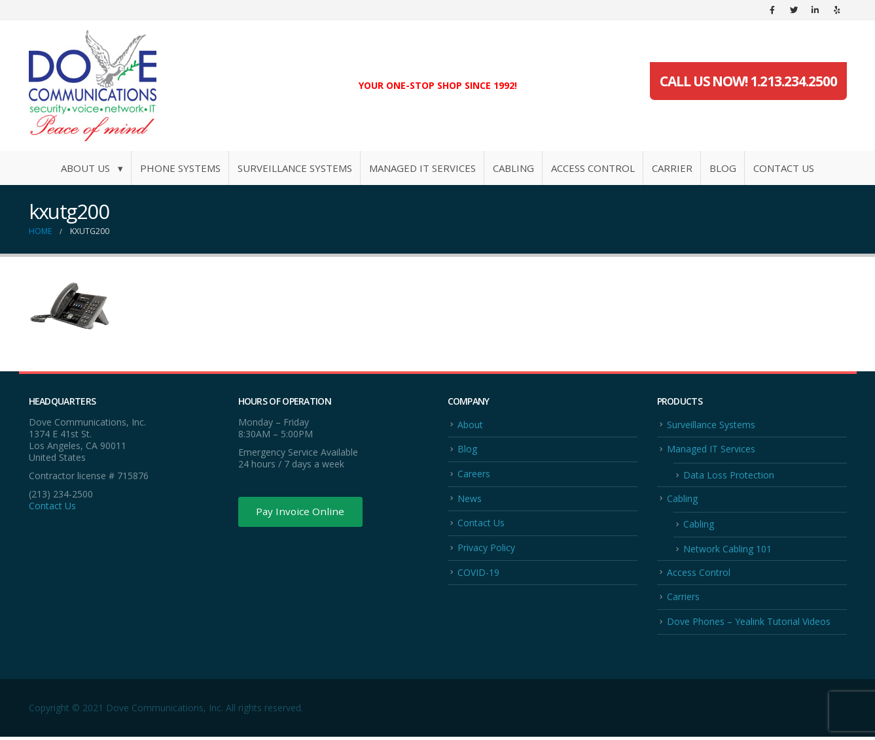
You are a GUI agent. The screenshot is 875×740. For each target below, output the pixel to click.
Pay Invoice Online (302, 512)
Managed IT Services (422, 168)
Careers (473, 474)
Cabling (513, 168)
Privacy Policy (486, 549)
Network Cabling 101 (727, 551)
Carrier (672, 168)
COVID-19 (478, 574)
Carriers (683, 599)
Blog (722, 168)
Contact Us (783, 168)
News (469, 499)
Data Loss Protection (728, 475)
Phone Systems (180, 168)
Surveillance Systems (295, 168)
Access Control (593, 168)
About (470, 424)
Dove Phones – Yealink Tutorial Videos (748, 624)
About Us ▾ (92, 168)
